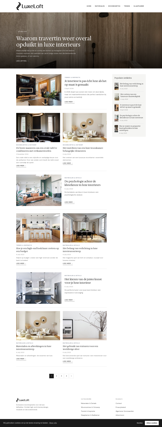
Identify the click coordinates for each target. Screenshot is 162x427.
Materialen (100, 6)
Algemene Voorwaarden (125, 411)
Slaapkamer (139, 6)
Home (89, 6)
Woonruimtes (114, 6)
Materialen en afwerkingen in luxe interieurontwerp (33, 348)
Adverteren (120, 415)
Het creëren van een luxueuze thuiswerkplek (130, 95)
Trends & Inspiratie (88, 411)
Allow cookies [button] (151, 423)
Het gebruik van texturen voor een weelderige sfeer (80, 348)
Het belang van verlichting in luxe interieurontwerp (80, 250)
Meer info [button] (53, 423)
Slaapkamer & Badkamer (90, 415)
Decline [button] (140, 423)
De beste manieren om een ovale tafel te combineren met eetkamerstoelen (36, 149)
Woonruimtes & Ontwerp (90, 407)
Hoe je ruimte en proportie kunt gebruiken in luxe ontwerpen (130, 128)
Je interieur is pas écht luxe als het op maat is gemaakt (86, 82)
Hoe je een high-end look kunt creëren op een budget (37, 250)
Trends (127, 6)
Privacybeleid (121, 407)
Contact (119, 403)
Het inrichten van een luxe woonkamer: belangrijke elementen (83, 149)
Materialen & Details (88, 403)
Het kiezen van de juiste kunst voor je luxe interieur (83, 281)
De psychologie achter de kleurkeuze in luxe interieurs (82, 183)
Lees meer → (70, 102)
